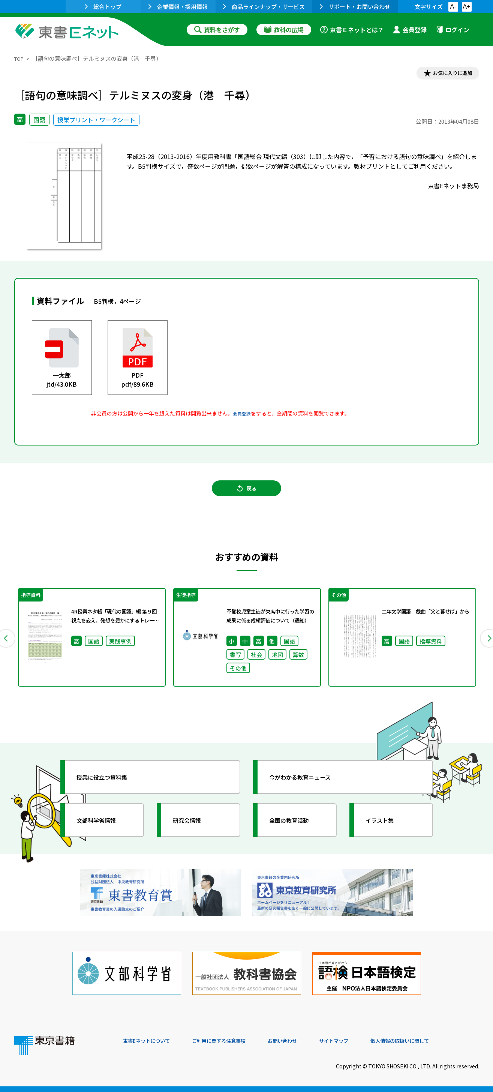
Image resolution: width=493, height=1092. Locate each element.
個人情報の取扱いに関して (443, 1041)
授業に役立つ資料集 (110, 790)
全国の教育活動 (296, 833)
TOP (20, 58)
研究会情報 (193, 833)
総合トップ (103, 6)
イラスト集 (386, 833)
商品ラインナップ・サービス (264, 6)
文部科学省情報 (103, 833)
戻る (247, 495)
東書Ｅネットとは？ (352, 29)
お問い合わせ (309, 1041)
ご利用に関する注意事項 (236, 1041)
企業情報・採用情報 (178, 6)
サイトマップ (367, 1041)
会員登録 (410, 29)
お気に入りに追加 (447, 74)
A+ (466, 6)
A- (453, 6)
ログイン (452, 29)
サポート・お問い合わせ (355, 6)
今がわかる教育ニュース (309, 790)
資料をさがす (217, 29)
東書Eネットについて (152, 1041)
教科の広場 (284, 29)
